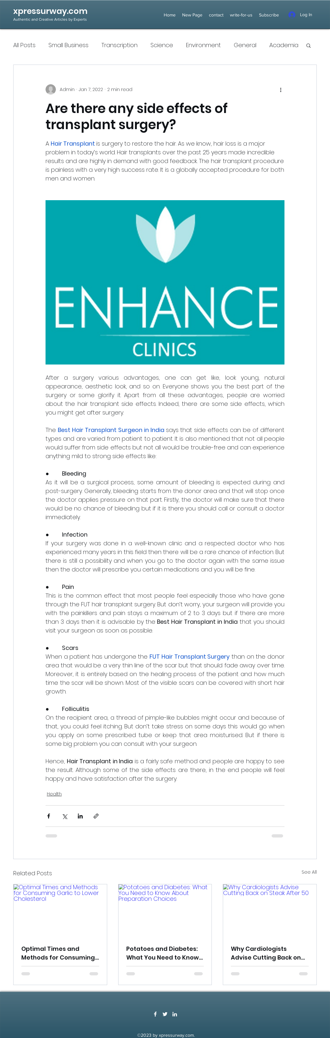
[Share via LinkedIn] (80, 816)
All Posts (24, 45)
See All (309, 872)
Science (161, 45)
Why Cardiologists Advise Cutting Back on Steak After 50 (266, 953)
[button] (308, 45)
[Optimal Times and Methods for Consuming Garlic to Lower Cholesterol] (60, 910)
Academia (283, 45)
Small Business (68, 45)
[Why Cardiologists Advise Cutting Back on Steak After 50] (269, 910)
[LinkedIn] (174, 1014)
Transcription (119, 45)
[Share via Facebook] (49, 816)
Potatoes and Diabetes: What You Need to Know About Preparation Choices (162, 953)
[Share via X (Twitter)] (64, 816)
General (245, 45)
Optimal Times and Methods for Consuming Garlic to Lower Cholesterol (58, 953)
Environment (203, 45)
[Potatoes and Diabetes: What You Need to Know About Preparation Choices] (165, 910)
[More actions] (280, 89)
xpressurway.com (50, 11)
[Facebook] (155, 1014)
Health (54, 794)
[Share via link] (96, 816)
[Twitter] (165, 1014)
